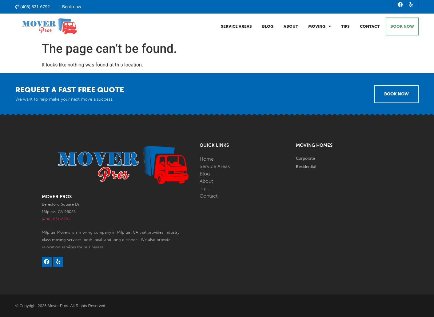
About (291, 26)
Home (207, 159)
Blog (267, 26)
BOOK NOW (402, 26)
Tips (345, 26)
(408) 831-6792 (56, 219)
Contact (370, 26)
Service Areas (236, 26)
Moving (319, 26)
